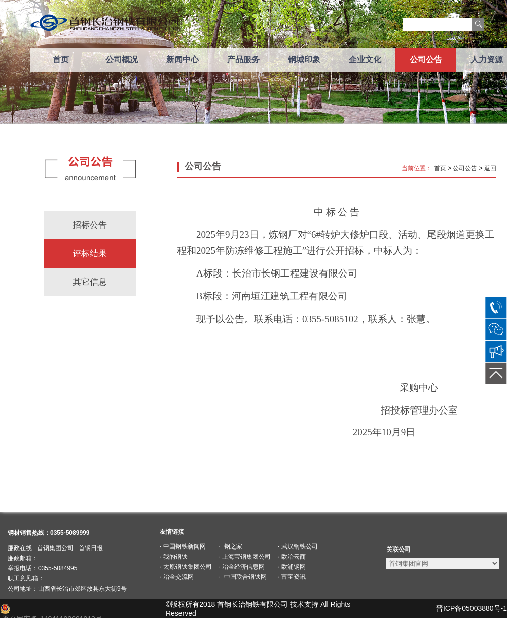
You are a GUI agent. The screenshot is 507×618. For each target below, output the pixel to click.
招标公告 (90, 225)
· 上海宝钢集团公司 (245, 556)
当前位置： (417, 168)
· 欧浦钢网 (292, 566)
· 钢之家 (230, 546)
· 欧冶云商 (292, 556)
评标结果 (90, 253)
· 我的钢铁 (174, 556)
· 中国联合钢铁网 (243, 576)
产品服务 (243, 59)
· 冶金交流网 (177, 576)
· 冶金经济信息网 (242, 566)
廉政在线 (20, 548)
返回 (490, 168)
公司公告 (426, 59)
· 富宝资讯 (292, 576)
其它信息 (90, 282)
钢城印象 (304, 59)
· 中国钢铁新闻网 (183, 546)
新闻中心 (182, 59)
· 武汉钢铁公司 (298, 546)
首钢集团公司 (55, 548)
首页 (61, 59)
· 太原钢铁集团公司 (186, 566)
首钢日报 (91, 548)
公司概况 (121, 59)
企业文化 (365, 59)
